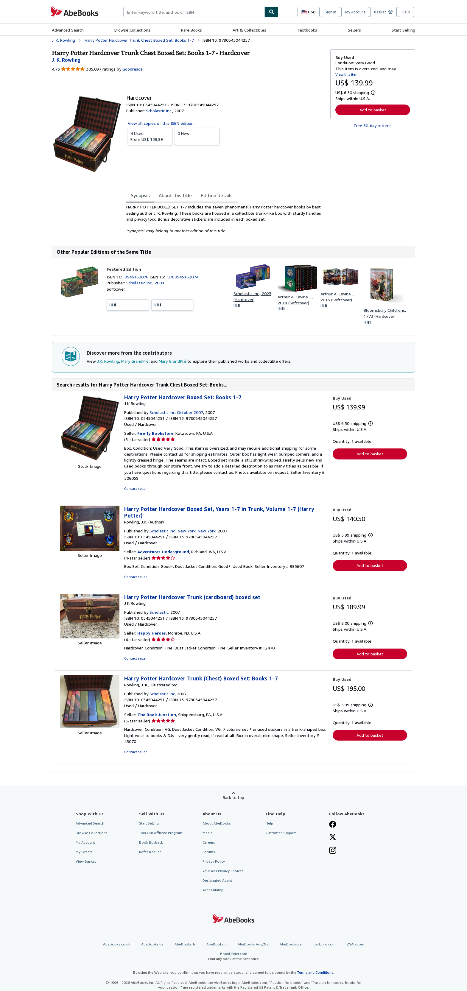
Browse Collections (132, 29)
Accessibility (213, 890)
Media (208, 832)
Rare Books (191, 29)
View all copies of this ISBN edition (161, 123)
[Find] (271, 12)
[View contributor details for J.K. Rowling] (66, 60)
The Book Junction (156, 714)
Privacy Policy (214, 861)
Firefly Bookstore (155, 433)
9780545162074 (182, 276)
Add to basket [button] (372, 109)
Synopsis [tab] (140, 195)
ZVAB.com (355, 944)
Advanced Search (68, 29)
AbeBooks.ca (291, 944)
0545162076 (137, 276)
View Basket (86, 861)
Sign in (330, 12)
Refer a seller (150, 852)
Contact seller (135, 488)
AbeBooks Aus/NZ (253, 944)
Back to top (233, 797)
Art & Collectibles (249, 29)
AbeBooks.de (152, 944)
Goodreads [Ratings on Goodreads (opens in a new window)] (132, 68)
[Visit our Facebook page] (332, 824)
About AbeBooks (217, 823)
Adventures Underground (163, 551)
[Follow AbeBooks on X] (332, 837)
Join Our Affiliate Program (160, 832)
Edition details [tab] (217, 195)
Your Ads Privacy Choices (223, 871)
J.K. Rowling (108, 361)
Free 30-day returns (373, 125)
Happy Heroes (151, 632)
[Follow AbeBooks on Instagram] (332, 851)
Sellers (354, 29)
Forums (209, 852)
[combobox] (194, 12)
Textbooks (307, 29)
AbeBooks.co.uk (116, 944)
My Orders (84, 852)
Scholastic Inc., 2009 (145, 282)
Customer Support (281, 832)
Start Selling (403, 29)
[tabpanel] (226, 219)
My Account (355, 12)
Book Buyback (151, 842)
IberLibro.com (324, 944)
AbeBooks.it (216, 944)
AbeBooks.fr (185, 944)
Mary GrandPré (135, 361)
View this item (347, 74)
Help (406, 12)
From (150, 136)
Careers (209, 842)
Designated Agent (217, 880)
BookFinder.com (233, 956)
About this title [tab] (175, 195)
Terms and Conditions (315, 972)
